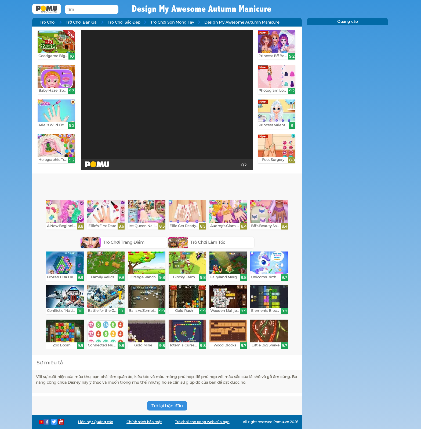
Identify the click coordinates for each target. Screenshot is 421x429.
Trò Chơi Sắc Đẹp (124, 22)
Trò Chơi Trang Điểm (112, 242)
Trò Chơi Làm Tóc (196, 242)
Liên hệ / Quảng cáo (95, 422)
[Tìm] (91, 9)
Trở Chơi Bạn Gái (81, 22)
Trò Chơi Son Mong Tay (172, 22)
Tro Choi (48, 22)
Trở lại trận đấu (167, 405)
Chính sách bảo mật (144, 422)
